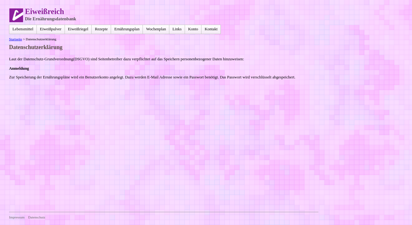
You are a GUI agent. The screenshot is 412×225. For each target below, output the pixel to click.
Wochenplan (156, 29)
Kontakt (211, 29)
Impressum (17, 217)
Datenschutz (36, 217)
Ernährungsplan (126, 29)
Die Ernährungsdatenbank (50, 18)
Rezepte (101, 29)
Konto (193, 29)
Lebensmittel (22, 29)
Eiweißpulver (50, 29)
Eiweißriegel (78, 29)
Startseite (15, 39)
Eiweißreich (44, 11)
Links (177, 29)
